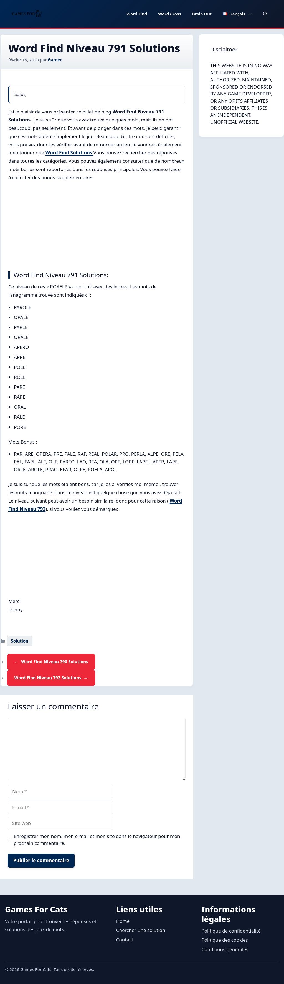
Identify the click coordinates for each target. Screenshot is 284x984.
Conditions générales (224, 949)
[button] (265, 14)
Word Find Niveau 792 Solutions (47, 677)
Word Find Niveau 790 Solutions (54, 661)
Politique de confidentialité (231, 931)
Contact (124, 939)
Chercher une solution (140, 930)
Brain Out (202, 14)
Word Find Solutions (69, 152)
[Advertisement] (96, 224)
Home (123, 921)
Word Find (136, 14)
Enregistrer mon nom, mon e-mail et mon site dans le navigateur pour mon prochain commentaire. (97, 839)
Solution (19, 641)
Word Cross (169, 14)
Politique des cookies (224, 940)
